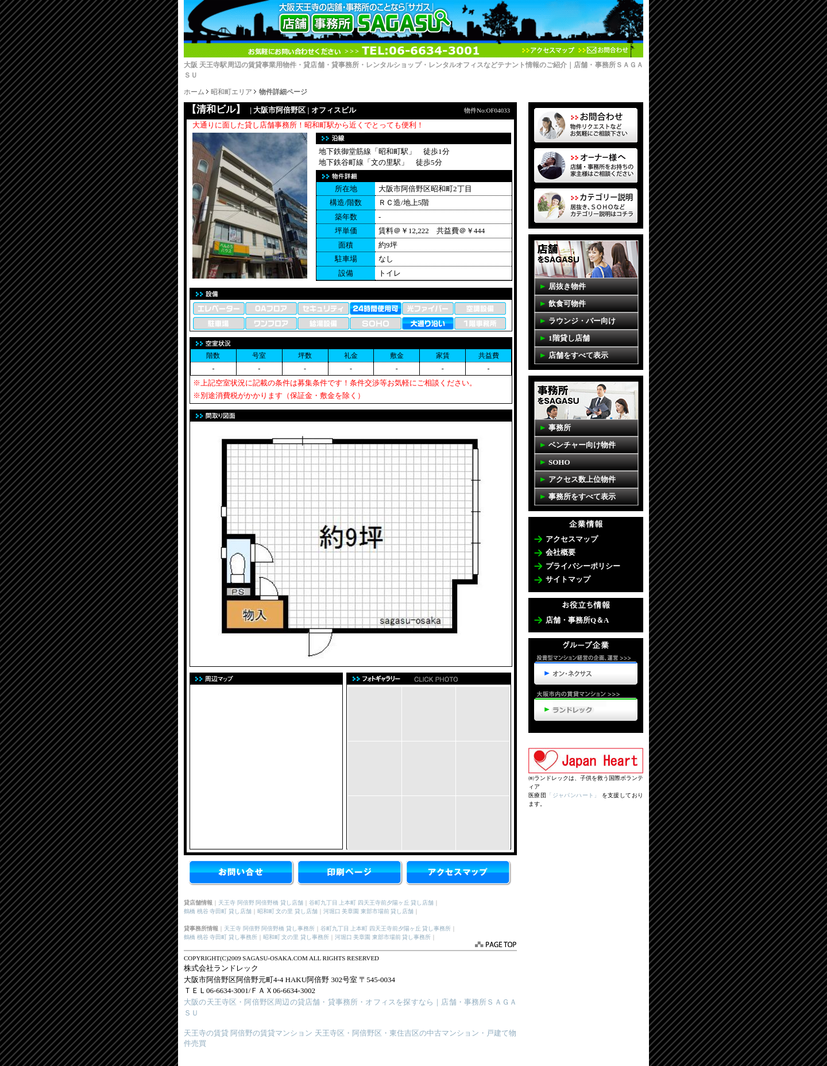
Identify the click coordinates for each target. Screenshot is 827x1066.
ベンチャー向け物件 (582, 445)
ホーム (194, 92)
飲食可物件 (567, 303)
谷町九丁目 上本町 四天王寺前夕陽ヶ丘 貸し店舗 (371, 902)
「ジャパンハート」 (573, 795)
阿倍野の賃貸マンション (271, 1033)
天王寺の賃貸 (206, 1033)
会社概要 (560, 552)
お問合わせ (603, 50)
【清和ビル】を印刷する (350, 874)
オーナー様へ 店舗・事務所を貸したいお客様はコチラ (585, 165)
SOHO (559, 462)
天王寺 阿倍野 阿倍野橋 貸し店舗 (260, 902)
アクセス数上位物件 (582, 479)
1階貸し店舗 (569, 338)
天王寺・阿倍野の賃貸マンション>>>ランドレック (585, 706)
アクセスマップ (548, 50)
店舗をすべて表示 (578, 355)
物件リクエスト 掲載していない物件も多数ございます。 (585, 125)
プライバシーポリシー (583, 566)
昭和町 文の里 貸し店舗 (287, 911)
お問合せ (242, 874)
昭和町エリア (231, 92)
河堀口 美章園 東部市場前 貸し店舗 (368, 911)
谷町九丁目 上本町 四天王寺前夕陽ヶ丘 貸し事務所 (385, 928)
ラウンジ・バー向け (582, 320)
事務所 (559, 427)
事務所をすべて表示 (582, 496)
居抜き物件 (567, 286)
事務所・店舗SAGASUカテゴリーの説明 (585, 205)
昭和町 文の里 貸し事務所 (296, 937)
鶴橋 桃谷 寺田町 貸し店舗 (218, 911)
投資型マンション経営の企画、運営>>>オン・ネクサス (585, 670)
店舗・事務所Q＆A (577, 620)
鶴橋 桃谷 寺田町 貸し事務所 (220, 937)
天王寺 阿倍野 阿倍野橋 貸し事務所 (269, 928)
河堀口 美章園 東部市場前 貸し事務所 (383, 937)
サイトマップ (568, 579)
